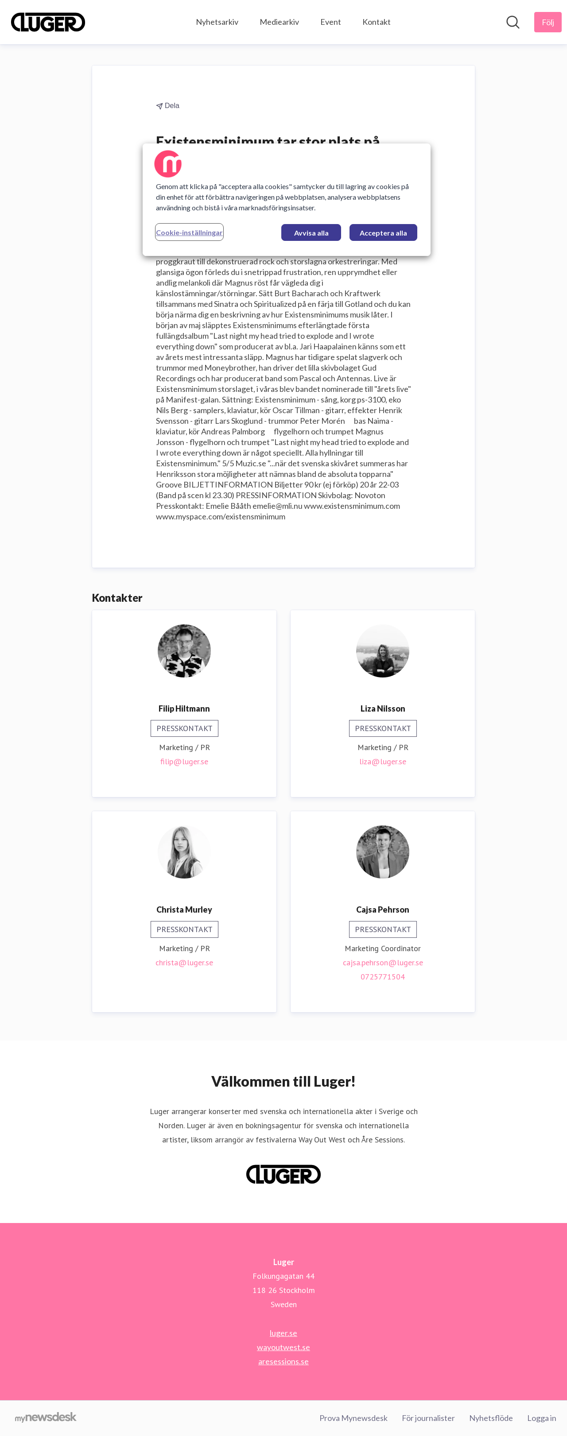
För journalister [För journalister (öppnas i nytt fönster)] (428, 1418)
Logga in (541, 1418)
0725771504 (383, 977)
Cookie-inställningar (189, 232)
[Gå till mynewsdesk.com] (46, 1418)
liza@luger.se (382, 761)
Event (330, 22)
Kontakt (376, 22)
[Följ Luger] (548, 22)
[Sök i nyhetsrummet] (513, 22)
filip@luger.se (184, 761)
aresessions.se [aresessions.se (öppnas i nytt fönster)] (283, 1361)
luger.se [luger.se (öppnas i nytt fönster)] (283, 1333)
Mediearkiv (279, 22)
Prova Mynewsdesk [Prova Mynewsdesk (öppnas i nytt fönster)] (353, 1418)
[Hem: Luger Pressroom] (48, 22)
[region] (287, 199)
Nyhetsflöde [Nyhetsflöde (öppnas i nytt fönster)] (491, 1418)
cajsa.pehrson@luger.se (383, 962)
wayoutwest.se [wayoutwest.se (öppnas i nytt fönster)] (283, 1347)
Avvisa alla (311, 232)
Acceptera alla (383, 232)
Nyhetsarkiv (217, 22)
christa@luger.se (184, 962)
